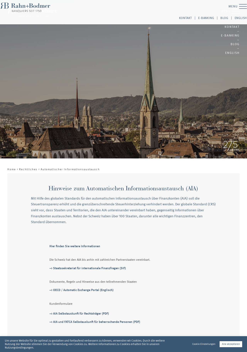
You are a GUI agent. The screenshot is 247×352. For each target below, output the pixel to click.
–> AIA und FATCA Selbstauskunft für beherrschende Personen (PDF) (94, 322)
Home (11, 169)
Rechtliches (28, 169)
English (232, 53)
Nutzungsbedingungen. (19, 347)
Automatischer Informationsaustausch (70, 169)
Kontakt (232, 27)
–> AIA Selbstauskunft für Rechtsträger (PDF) (79, 313)
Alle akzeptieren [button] (231, 344)
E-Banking (230, 35)
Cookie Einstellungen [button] (203, 344)
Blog (235, 44)
